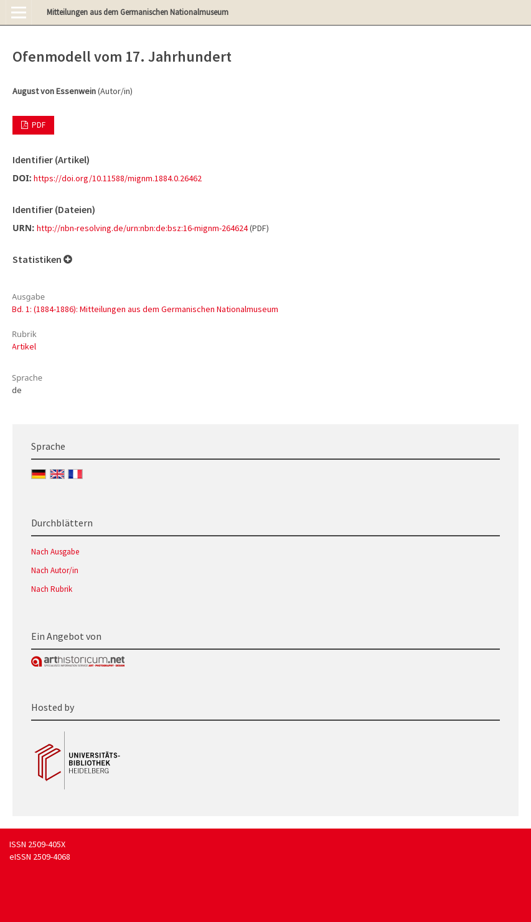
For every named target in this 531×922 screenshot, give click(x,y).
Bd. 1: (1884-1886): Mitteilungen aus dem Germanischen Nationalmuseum (145, 309)
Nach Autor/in (54, 570)
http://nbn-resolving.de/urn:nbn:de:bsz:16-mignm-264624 (142, 228)
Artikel (24, 346)
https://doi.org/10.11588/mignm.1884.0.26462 (118, 178)
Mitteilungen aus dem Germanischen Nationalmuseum (137, 12)
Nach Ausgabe (55, 551)
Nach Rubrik (51, 589)
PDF (37, 125)
